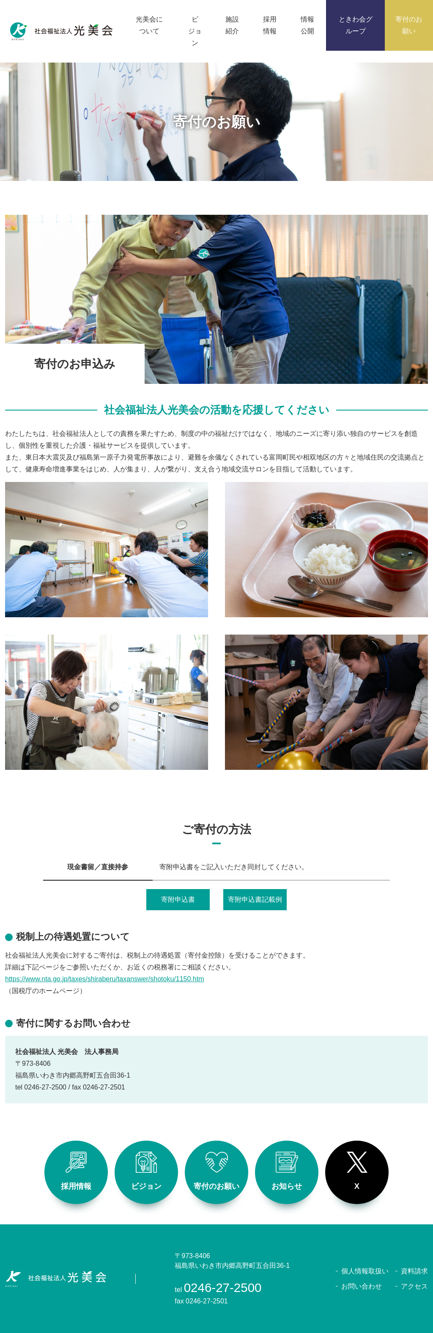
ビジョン (146, 1171)
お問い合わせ (361, 1286)
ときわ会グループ (356, 25)
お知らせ (286, 1171)
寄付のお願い (216, 1171)
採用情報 (76, 1171)
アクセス (414, 1286)
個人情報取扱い (365, 1271)
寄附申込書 (178, 899)
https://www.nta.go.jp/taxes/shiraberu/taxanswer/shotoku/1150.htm (104, 979)
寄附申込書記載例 (255, 899)
